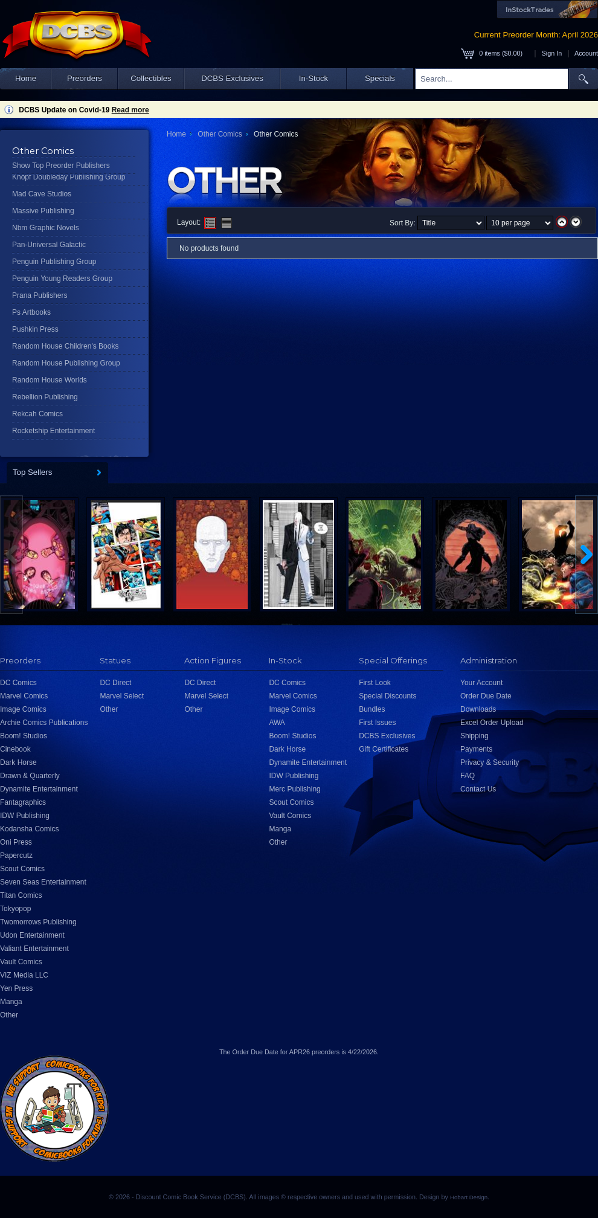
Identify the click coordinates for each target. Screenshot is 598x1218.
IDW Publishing (25, 815)
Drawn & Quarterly (30, 776)
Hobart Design (468, 1197)
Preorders (84, 78)
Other (9, 1015)
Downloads (478, 709)
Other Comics (220, 134)
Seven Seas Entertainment (43, 882)
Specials (380, 78)
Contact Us (478, 789)
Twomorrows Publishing (38, 922)
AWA (277, 722)
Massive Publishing (43, 211)
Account (586, 53)
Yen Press (16, 988)
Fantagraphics (23, 802)
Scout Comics (22, 869)
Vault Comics (21, 962)
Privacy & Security (489, 762)
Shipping (474, 736)
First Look (375, 682)
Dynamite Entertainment (39, 789)
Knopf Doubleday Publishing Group (68, 177)
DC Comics (18, 682)
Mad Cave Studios (41, 194)
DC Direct (115, 682)
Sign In (552, 53)
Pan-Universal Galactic (49, 244)
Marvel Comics (24, 696)
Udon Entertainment (32, 935)
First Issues (377, 722)
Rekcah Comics (37, 414)
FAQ (467, 776)
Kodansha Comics (29, 829)
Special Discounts (387, 696)
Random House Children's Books (65, 346)
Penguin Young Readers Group (62, 278)
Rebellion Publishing (45, 397)
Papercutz (16, 855)
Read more (130, 110)
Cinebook (15, 749)
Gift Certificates (383, 749)
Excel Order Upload (492, 722)
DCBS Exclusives (232, 78)
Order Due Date (486, 696)
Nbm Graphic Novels (45, 228)
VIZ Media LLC (24, 975)
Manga (11, 1001)
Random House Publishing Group (66, 363)
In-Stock (313, 78)
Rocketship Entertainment (53, 431)
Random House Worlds (49, 380)
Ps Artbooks (31, 312)
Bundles (372, 709)
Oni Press (16, 842)
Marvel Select (122, 696)
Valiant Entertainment (34, 948)
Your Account (481, 682)
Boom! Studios (23, 736)
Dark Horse (18, 762)
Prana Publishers (39, 295)
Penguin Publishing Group (54, 261)
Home (25, 78)
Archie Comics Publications (44, 722)
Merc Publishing (294, 789)
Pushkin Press (35, 329)
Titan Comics (21, 895)
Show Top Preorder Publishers (61, 165)
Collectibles (150, 78)
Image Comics (23, 709)
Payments (476, 749)
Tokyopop (15, 908)
